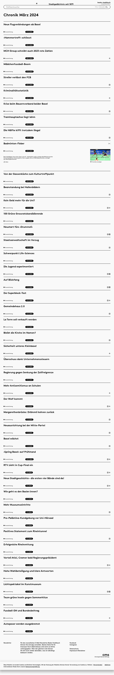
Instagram (69, 649)
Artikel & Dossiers (12, 4)
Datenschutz (70, 653)
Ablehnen (107, 670)
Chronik (28, 4)
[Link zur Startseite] (102, 4)
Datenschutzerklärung (33, 672)
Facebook (69, 647)
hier (40, 649)
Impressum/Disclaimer (73, 654)
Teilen (6, 165)
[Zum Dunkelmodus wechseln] (37, 4)
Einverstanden (97, 670)
